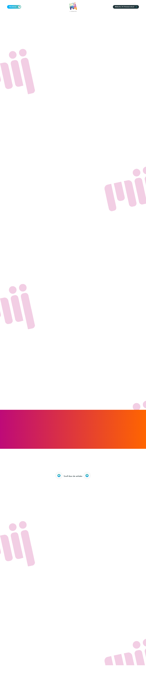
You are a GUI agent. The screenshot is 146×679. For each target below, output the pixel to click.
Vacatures (15, 7)
